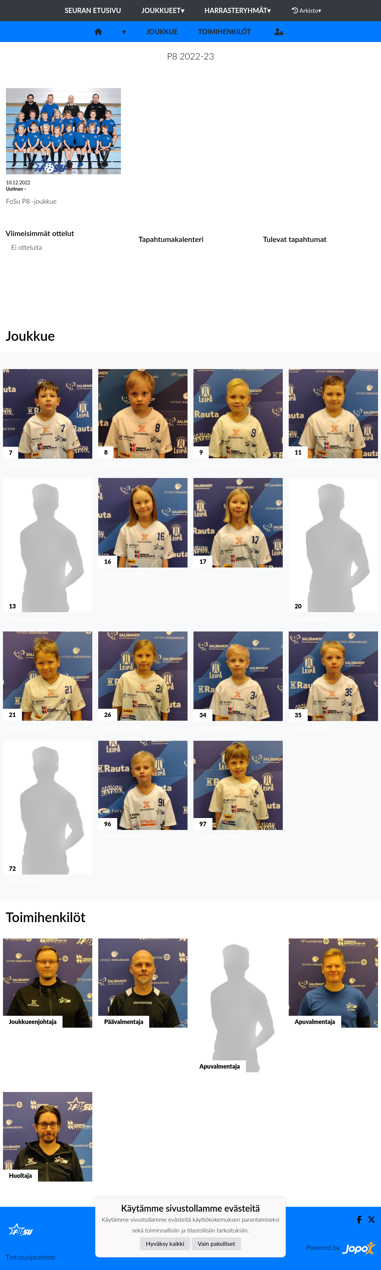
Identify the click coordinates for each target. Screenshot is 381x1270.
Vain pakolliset (216, 1243)
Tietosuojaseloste (30, 1257)
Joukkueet (162, 10)
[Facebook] (356, 1220)
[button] (47, 420)
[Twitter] (368, 1220)
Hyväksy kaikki (165, 1243)
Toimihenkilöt (224, 32)
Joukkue (161, 32)
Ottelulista (24, 275)
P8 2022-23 (190, 56)
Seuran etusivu (93, 10)
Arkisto (306, 10)
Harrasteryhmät (238, 10)
